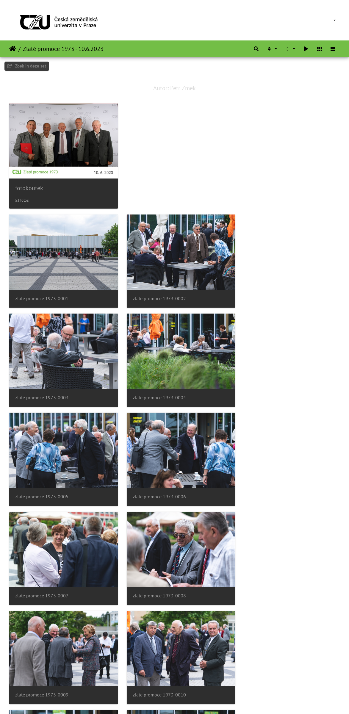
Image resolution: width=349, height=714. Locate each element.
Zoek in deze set (26, 66)
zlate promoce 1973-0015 (268, 677)
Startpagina (12, 48)
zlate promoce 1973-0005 (154, 389)
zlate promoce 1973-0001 (41, 292)
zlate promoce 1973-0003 (268, 292)
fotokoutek (29, 185)
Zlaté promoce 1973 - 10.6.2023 (63, 49)
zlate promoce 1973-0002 (154, 292)
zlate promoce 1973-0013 (41, 677)
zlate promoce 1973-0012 (268, 581)
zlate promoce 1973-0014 (154, 677)
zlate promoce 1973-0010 (41, 581)
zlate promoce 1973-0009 (268, 485)
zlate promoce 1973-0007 (41, 485)
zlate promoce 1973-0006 (268, 389)
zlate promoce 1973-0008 (154, 485)
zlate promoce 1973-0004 (41, 389)
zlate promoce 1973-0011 (154, 581)
